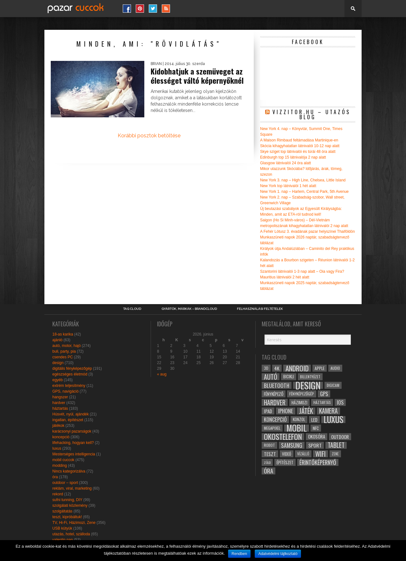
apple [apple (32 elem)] (319, 368)
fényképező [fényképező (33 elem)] (273, 394)
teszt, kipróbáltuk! (67, 517)
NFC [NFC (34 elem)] (316, 428)
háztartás (60, 408)
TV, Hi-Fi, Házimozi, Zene (73, 522)
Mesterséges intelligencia (73, 454)
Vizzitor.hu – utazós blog (311, 114)
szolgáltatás (62, 511)
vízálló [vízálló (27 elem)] (303, 453)
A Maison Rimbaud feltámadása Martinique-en (299, 140)
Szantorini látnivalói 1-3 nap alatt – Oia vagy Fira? (302, 271)
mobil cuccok (63, 460)
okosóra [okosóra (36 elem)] (316, 436)
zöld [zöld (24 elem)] (267, 462)
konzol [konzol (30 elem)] (299, 419)
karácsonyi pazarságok (71, 431)
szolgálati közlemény (70, 505)
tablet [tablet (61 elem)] (336, 445)
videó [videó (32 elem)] (286, 454)
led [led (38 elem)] (314, 419)
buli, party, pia (64, 351)
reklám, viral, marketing (72, 488)
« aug (162, 374)
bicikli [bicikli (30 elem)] (288, 377)
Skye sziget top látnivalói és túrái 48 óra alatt (297, 151)
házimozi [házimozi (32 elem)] (299, 402)
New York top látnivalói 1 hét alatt (288, 186)
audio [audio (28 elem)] (335, 368)
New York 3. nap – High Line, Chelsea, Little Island (303, 180)
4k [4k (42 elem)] (276, 368)
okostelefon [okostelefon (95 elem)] (283, 436)
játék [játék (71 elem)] (306, 411)
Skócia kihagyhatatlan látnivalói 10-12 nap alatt (299, 146)
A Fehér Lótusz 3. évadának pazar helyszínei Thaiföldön (307, 231)
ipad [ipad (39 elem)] (268, 411)
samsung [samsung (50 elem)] (291, 445)
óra (55, 477)
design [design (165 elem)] (308, 385)
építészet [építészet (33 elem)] (285, 462)
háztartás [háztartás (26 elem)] (322, 402)
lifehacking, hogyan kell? (73, 442)
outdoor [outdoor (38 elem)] (340, 436)
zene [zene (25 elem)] (335, 453)
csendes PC (62, 357)
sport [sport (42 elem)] (315, 445)
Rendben (239, 553)
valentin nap (62, 540)
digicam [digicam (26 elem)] (333, 385)
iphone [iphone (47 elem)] (285, 411)
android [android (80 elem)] (297, 368)
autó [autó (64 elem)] (270, 376)
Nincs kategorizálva (68, 471)
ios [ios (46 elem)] (340, 402)
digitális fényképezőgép (72, 368)
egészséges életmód (69, 374)
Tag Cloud (132, 308)
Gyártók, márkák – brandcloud (189, 308)
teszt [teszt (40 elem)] (270, 453)
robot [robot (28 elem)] (269, 445)
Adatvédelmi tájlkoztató (277, 553)
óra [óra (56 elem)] (268, 470)
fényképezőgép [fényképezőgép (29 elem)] (301, 394)
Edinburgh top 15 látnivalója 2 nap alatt (293, 157)
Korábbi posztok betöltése (149, 136)
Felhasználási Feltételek (260, 308)
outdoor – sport (65, 482)
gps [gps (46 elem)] (324, 393)
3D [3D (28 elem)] (266, 368)
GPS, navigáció (65, 391)
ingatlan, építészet (67, 420)
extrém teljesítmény (68, 385)
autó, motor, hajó (66, 345)
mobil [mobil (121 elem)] (296, 428)
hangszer (60, 397)
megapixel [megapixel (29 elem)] (272, 428)
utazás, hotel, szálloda (71, 534)
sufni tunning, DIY (67, 500)
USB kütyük (62, 528)
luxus (56, 448)
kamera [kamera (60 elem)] (328, 411)
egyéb (57, 380)
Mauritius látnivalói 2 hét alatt (284, 277)
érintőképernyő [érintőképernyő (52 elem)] (317, 462)
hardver (58, 403)
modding (59, 465)
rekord (57, 494)
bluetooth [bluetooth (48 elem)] (276, 385)
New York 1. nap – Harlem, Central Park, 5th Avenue (304, 191)
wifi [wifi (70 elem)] (320, 453)
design (57, 363)
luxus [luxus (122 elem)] (333, 419)
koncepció (60, 437)
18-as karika (62, 334)
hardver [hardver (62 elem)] (274, 402)
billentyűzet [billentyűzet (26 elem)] (310, 376)
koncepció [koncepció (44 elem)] (275, 419)
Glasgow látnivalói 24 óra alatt (285, 163)
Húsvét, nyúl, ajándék (70, 414)
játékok (58, 425)
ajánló (57, 340)
